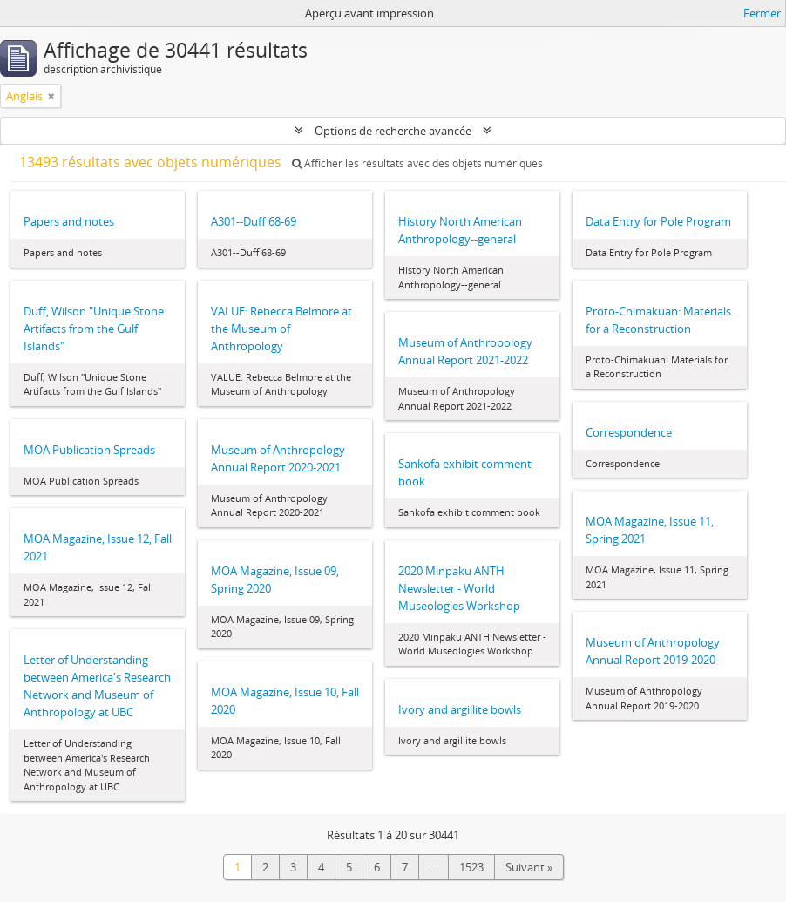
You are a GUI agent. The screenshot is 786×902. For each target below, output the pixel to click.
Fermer (762, 13)
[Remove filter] (51, 96)
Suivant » (528, 867)
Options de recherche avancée (393, 131)
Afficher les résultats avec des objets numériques (417, 163)
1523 (471, 867)
